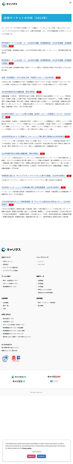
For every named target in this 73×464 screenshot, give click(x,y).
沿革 (4, 308)
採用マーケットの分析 (44, 289)
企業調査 (40, 280)
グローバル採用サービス (10, 283)
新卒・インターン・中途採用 (46, 302)
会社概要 (5, 302)
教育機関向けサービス (9, 286)
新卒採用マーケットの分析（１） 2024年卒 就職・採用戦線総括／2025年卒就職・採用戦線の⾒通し (36, 62)
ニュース (40, 261)
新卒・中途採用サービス (10, 280)
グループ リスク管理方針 (10, 267)
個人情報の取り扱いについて (10, 347)
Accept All (41, 456)
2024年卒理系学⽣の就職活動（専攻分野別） (21, 92)
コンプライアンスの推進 (10, 270)
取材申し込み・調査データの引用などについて (17, 336)
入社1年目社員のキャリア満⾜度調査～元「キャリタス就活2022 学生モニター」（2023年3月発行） (36, 203)
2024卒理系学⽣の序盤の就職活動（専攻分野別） (23, 153)
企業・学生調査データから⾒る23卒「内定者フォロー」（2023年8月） (31, 77)
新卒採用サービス (8, 318)
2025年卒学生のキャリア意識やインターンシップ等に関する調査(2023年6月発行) (36, 136)
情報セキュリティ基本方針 (9, 350)
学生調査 (40, 283)
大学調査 (40, 286)
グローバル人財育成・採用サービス (13, 324)
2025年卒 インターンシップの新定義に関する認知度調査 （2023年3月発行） (34, 187)
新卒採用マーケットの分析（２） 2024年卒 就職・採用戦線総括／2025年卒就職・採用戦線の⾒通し (36, 44)
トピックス (41, 264)
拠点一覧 (5, 305)
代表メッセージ (7, 261)
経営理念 (5, 264)
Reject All (31, 456)
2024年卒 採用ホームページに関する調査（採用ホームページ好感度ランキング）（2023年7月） (36, 115)
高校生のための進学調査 (45, 292)
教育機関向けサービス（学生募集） (13, 327)
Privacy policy (27, 448)
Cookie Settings (36, 451)
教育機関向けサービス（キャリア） (13, 333)
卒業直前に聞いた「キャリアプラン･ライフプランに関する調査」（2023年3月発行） (36, 175)
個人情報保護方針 (7, 344)
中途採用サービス (8, 321)
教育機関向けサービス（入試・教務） (14, 330)
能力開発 (40, 305)
